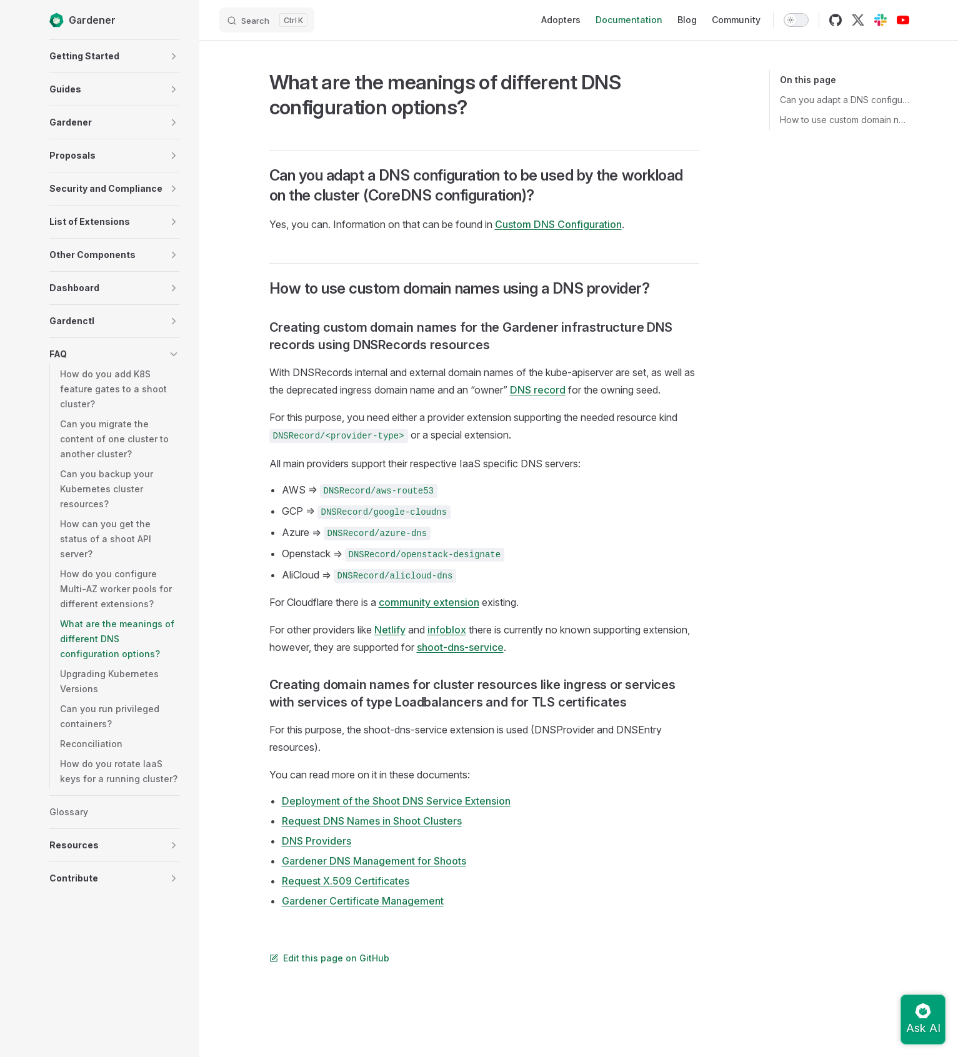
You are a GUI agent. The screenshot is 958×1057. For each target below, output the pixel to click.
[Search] (266, 19)
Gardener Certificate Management (363, 901)
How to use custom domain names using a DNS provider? (844, 119)
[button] (174, 56)
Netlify (390, 629)
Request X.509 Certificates (345, 881)
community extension (429, 602)
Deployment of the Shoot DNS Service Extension (396, 801)
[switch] (796, 20)
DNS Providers (316, 841)
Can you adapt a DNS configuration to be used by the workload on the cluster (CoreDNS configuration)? (844, 99)
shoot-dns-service (460, 647)
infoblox (446, 629)
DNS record (538, 390)
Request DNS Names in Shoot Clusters (372, 821)
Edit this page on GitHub (329, 958)
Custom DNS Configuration (558, 224)
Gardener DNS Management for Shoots (374, 861)
